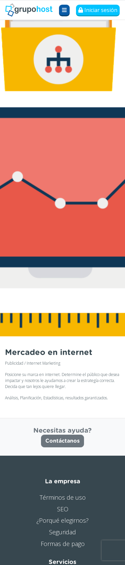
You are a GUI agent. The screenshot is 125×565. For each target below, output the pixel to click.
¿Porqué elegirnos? (62, 520)
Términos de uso (63, 497)
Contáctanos (62, 441)
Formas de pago (63, 544)
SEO (62, 509)
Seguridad (62, 532)
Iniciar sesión (97, 10)
